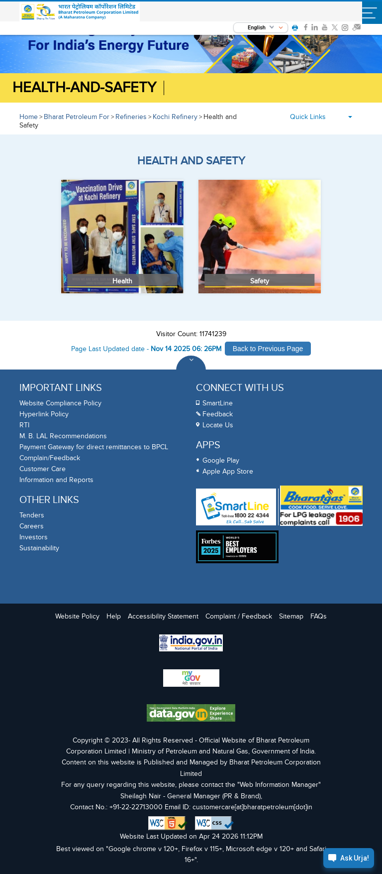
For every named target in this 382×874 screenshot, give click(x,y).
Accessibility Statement (163, 616)
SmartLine (217, 403)
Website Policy (77, 616)
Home (28, 117)
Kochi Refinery (175, 117)
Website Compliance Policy (60, 403)
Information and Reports (56, 480)
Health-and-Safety (84, 88)
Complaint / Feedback (238, 616)
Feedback (217, 414)
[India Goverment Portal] (191, 644)
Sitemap (291, 616)
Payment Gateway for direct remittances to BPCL (93, 447)
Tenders (31, 515)
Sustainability (39, 548)
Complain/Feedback (49, 458)
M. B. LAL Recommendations (63, 436)
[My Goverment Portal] (191, 679)
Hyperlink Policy (44, 414)
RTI (24, 425)
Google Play (220, 460)
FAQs (318, 616)
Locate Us (217, 425)
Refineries (131, 117)
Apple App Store (227, 471)
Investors (33, 537)
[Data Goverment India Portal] (191, 714)
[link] (305, 27)
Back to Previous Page (268, 349)
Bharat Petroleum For (76, 117)
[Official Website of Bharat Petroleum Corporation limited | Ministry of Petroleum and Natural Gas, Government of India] (80, 11)
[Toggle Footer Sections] (191, 370)
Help (113, 616)
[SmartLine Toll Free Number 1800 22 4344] (236, 507)
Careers (31, 526)
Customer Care (42, 469)
